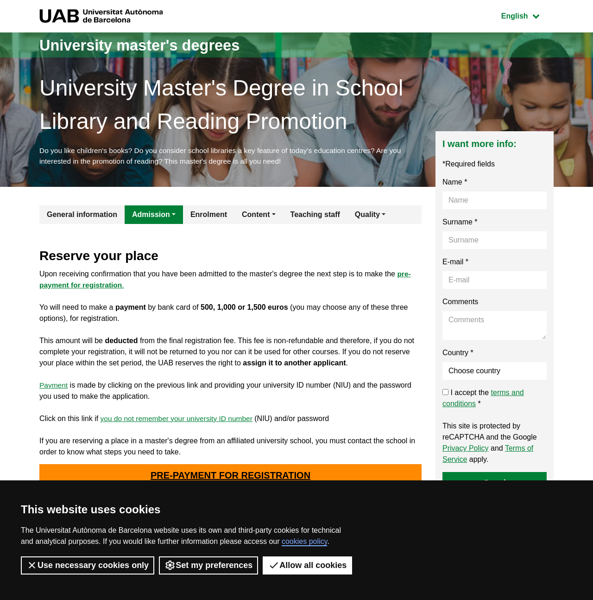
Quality (367, 216)
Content (256, 216)
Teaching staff (315, 216)
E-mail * (455, 263)
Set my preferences (208, 565)
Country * (457, 354)
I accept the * (483, 399)
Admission (151, 216)
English (527, 15)
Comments (460, 303)
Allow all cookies (307, 565)
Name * (454, 183)
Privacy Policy (465, 449)
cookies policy (304, 541)
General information (82, 216)
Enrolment (208, 216)
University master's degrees (150, 44)
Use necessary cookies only (87, 565)
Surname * (460, 223)
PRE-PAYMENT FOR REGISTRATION (230, 477)
